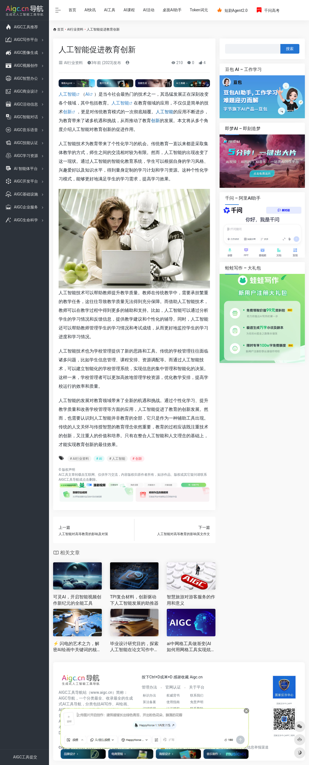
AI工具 (109, 10)
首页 (72, 10)
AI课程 (129, 10)
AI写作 (106, 704)
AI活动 (148, 10)
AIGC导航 (67, 698)
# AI (99, 459)
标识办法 (149, 695)
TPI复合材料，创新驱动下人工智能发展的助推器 (134, 600)
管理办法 (149, 687)
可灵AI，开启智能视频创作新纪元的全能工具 (77, 600)
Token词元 (199, 10)
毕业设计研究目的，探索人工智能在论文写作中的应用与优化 (134, 647)
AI (87, 94)
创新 (67, 111)
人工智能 (67, 94)
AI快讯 (90, 10)
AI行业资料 (75, 29)
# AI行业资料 (79, 459)
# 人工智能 (117, 459)
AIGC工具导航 (69, 479)
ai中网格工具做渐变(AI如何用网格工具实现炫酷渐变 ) (191, 647)
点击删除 (89, 479)
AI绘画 (121, 704)
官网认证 (173, 687)
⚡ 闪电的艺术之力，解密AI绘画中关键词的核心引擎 (77, 647)
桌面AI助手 (172, 10)
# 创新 (137, 459)
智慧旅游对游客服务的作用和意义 (191, 600)
